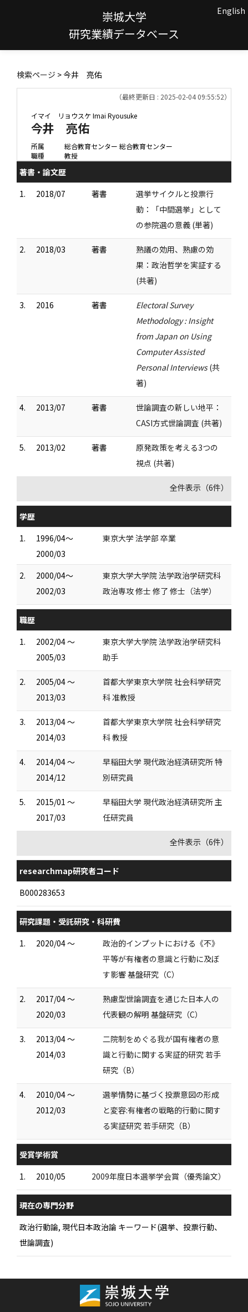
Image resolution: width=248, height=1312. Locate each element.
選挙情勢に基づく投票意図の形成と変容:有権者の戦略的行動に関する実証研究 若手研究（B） (162, 1110)
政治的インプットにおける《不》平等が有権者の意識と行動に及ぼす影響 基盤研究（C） (161, 959)
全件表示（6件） (199, 487)
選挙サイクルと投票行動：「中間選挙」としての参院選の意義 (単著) (178, 209)
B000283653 (42, 892)
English (231, 10)
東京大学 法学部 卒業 (139, 538)
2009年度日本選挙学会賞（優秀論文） (159, 1176)
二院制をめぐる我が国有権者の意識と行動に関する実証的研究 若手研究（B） (162, 1054)
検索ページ (36, 74)
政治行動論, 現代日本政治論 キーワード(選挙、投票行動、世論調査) (120, 1234)
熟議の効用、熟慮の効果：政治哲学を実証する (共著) (178, 265)
